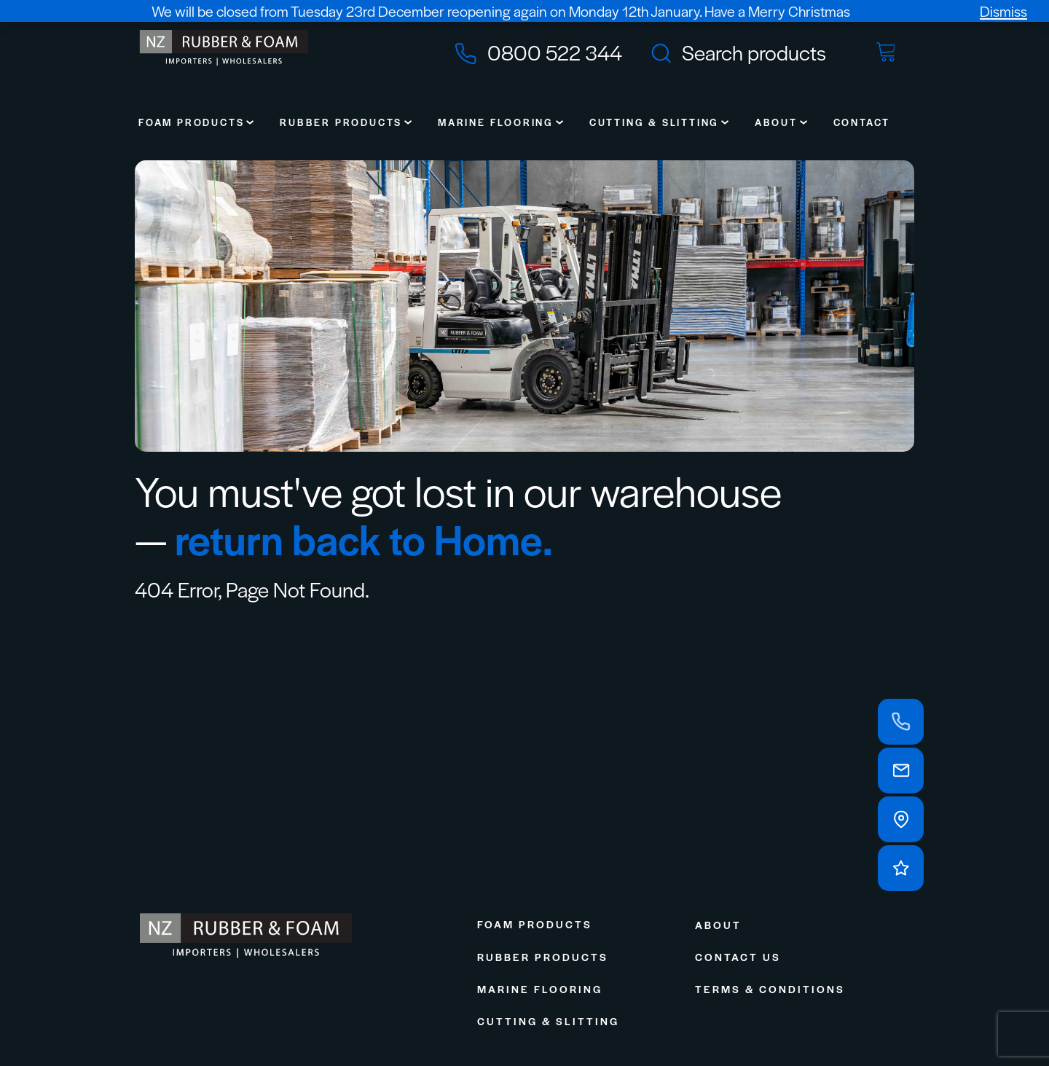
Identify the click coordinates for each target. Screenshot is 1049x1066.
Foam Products (191, 122)
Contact (862, 122)
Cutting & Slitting (654, 122)
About (776, 122)
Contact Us (738, 956)
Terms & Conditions (770, 988)
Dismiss (1003, 11)
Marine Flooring (496, 122)
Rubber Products (341, 122)
